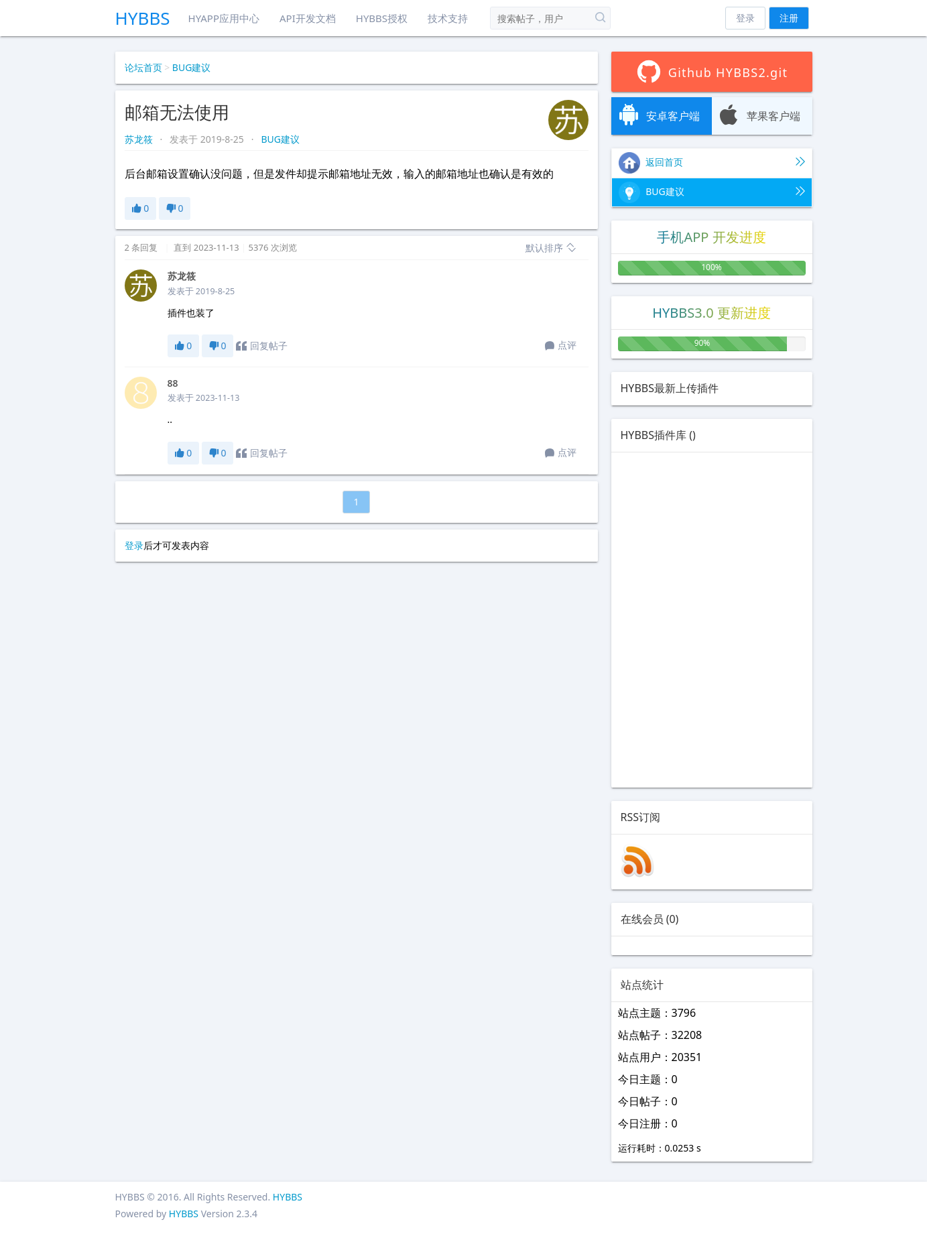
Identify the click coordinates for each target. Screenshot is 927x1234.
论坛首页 (143, 67)
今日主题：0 (648, 1079)
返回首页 (712, 163)
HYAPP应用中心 (223, 18)
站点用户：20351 (660, 1057)
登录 (745, 17)
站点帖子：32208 (660, 1035)
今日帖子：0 (648, 1101)
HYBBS (142, 18)
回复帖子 (262, 346)
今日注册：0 (648, 1123)
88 (173, 383)
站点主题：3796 (657, 1012)
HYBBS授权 (382, 18)
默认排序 (551, 247)
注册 (789, 17)
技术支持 (448, 18)
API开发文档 (308, 18)
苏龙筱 (140, 139)
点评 (560, 345)
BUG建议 (191, 67)
